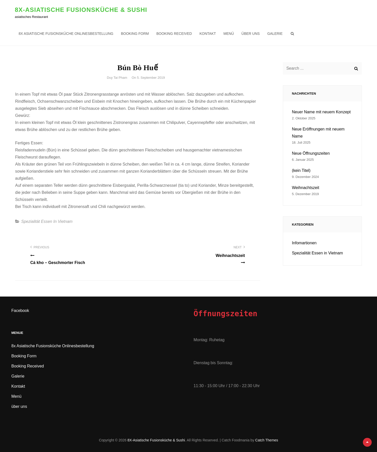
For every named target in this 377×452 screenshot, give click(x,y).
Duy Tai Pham (117, 77)
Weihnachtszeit (305, 187)
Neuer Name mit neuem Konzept (321, 112)
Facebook (20, 310)
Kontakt (208, 34)
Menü (229, 34)
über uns (251, 34)
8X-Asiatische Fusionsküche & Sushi (81, 9)
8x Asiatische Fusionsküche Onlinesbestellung (66, 34)
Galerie (275, 34)
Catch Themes (266, 440)
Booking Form (135, 34)
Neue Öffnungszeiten (311, 153)
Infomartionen (304, 243)
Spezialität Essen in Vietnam (46, 221)
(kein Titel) (301, 170)
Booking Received (174, 34)
